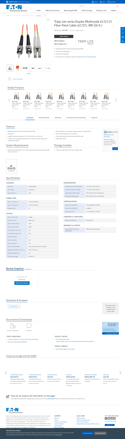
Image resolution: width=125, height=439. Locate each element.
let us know (51, 398)
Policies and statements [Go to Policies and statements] (83, 420)
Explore (115, 148)
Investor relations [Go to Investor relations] (59, 424)
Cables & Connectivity (52, 10)
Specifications (44, 117)
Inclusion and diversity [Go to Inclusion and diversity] (60, 422)
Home (7, 15)
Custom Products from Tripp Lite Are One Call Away (22, 339)
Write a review (79, 30)
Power (39, 10)
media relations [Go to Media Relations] (81, 418)
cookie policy (58, 434)
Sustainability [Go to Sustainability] (58, 426)
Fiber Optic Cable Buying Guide (16, 342)
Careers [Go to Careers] (56, 420)
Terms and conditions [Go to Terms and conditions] (83, 422)
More (28, 73)
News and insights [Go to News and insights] (59, 427)
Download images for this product (65, 349)
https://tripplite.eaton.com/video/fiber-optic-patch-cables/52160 (74, 341)
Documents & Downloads (76, 117)
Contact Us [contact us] (110, 425)
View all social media (110, 421)
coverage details (91, 57)
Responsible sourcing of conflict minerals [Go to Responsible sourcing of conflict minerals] (88, 424)
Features (30, 117)
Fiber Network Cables (28, 15)
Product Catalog (16, 15)
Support (114, 10)
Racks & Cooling (87, 10)
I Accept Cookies (87, 433)
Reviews (58, 117)
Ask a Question (14, 306)
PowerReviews (28, 269)
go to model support (112, 333)
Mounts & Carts (101, 10)
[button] (9, 100)
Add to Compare (59, 41)
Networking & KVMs (70, 10)
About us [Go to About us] (56, 418)
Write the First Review (22, 283)
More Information (100, 433)
